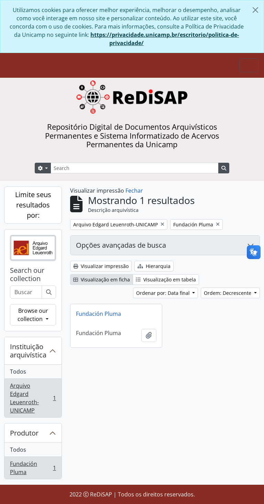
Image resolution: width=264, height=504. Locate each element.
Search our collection (27, 274)
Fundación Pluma (33, 468)
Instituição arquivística (28, 351)
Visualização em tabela (166, 279)
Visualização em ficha (101, 279)
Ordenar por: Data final (163, 293)
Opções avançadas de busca (121, 245)
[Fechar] (255, 10)
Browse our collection (33, 315)
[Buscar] (49, 292)
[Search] (135, 168)
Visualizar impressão (101, 266)
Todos (18, 371)
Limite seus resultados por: (33, 205)
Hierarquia (154, 266)
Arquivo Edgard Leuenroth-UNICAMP (33, 398)
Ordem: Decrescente (228, 293)
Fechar (134, 190)
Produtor (24, 433)
